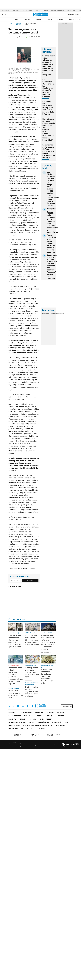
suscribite (71, 14)
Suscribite (30, 580)
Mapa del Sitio (14, 725)
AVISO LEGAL (60, 725)
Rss (66, 722)
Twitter (9, 706)
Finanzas (38, 19)
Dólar (16, 19)
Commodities (55, 313)
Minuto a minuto (14, 665)
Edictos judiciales (15, 728)
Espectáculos (43, 722)
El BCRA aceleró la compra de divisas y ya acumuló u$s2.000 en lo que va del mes (15, 641)
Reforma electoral (27, 10)
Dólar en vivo (16, 10)
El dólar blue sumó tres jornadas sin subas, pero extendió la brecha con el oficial (47, 676)
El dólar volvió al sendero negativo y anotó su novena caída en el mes (32, 691)
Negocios (60, 19)
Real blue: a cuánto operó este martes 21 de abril (15, 694)
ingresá (77, 14)
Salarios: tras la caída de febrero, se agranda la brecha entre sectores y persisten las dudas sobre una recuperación (48, 65)
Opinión (71, 19)
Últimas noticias (25, 713)
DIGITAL (18, 735)
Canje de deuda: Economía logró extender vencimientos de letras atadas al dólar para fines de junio (48, 642)
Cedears (61, 313)
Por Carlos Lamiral (46, 652)
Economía (27, 19)
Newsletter (77, 19)
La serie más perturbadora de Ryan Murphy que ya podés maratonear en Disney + (48, 151)
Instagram (18, 706)
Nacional (12, 719)
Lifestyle (60, 716)
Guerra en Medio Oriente (57, 10)
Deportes (32, 719)
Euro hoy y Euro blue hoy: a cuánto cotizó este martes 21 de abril (32, 672)
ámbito (10, 24)
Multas (29, 728)
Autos (31, 722)
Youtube (27, 706)
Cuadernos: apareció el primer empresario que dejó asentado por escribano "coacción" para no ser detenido (52, 266)
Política (49, 19)
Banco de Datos (14, 716)
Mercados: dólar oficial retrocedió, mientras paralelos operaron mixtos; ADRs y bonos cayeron (15, 676)
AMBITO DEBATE (54, 735)
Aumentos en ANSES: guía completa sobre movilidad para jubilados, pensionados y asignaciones (52, 220)
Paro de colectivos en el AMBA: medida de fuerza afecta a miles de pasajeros (51, 243)
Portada (11, 713)
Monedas (45, 313)
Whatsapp (32, 706)
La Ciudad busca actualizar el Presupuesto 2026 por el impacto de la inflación (48, 107)
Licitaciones (40, 728)
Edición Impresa (46, 719)
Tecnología (56, 722)
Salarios (46, 10)
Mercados (28, 716)
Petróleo (38, 10)
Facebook (13, 706)
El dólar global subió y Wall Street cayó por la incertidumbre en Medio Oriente (32, 640)
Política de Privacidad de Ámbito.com (37, 725)
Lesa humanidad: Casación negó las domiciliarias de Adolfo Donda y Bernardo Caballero (48, 88)
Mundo (22, 719)
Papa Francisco (71, 10)
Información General (17, 722)
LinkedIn (23, 706)
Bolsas (50, 313)
